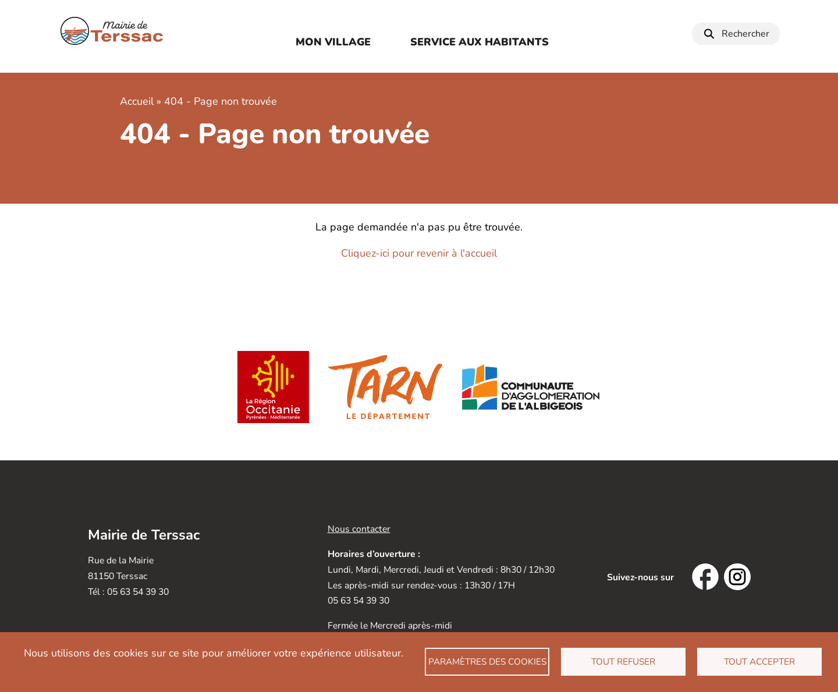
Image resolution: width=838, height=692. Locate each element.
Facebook (705, 576)
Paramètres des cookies (487, 662)
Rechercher (745, 33)
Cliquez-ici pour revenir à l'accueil (419, 253)
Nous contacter (359, 529)
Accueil (137, 101)
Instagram (737, 576)
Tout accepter (759, 662)
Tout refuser (623, 662)
